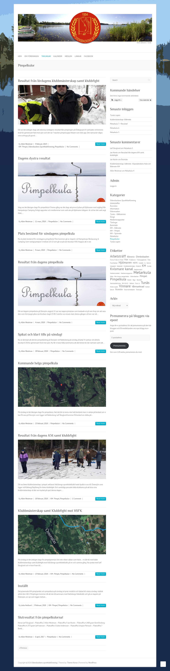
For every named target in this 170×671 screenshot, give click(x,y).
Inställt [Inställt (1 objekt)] (141, 263)
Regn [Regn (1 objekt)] (134, 280)
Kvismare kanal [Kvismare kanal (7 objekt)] (121, 269)
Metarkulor (114, 236)
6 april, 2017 (39, 637)
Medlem (68, 56)
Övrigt (112, 217)
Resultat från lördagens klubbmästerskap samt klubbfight (58, 81)
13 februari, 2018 (41, 574)
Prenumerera (119, 346)
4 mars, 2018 (40, 322)
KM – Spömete (115, 233)
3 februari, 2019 (41, 144)
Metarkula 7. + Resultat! (119, 124)
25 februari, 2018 (41, 423)
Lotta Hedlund (26, 605)
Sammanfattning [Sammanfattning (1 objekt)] (115, 283)
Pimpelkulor (59, 147)
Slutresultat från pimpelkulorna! (40, 617)
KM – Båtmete (115, 228)
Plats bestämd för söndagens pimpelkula (46, 233)
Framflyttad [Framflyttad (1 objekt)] (113, 263)
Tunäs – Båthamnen (118, 214)
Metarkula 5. (115, 132)
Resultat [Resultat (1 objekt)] (139, 280)
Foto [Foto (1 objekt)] (149, 260)
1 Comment (76, 499)
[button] (116, 100)
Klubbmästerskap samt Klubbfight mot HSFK (50, 510)
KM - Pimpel (23, 147)
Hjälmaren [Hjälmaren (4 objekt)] (125, 262)
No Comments (72, 147)
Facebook (88, 56)
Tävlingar (46, 56)
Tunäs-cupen (115, 115)
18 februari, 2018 (41, 499)
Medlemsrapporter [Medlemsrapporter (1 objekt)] (126, 273)
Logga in (113, 186)
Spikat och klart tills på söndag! (40, 334)
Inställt (23, 586)
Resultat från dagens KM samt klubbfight (47, 435)
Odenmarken (115, 211)
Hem (20, 56)
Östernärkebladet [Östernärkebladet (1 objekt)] (129, 290)
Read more (101, 144)
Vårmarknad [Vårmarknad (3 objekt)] (138, 286)
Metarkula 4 (129, 171)
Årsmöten (113, 206)
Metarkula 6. (115, 128)
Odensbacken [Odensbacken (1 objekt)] (134, 276)
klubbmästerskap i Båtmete (120, 119)
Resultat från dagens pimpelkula (40, 262)
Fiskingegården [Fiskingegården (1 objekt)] (142, 260)
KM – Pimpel (115, 231)
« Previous (23, 648)
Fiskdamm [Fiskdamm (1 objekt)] (132, 260)
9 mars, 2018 (40, 250)
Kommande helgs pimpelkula (38, 363)
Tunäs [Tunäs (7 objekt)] (145, 282)
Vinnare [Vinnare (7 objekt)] (125, 286)
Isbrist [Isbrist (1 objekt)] (149, 263)
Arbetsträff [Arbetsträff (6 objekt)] (118, 256)
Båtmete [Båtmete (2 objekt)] (131, 256)
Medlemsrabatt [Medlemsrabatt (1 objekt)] (115, 273)
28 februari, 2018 (41, 351)
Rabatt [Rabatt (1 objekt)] (129, 280)
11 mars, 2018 (40, 221)
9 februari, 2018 (40, 605)
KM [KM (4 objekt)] (144, 266)
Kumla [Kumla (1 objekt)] (149, 266)
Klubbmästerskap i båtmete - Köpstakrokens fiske (129, 164)
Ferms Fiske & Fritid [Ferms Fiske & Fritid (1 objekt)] (116, 260)
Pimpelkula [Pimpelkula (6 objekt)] (118, 279)
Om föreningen (31, 56)
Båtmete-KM (115, 166)
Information (114, 209)
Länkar (78, 56)
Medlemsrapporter (117, 220)
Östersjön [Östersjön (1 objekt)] (139, 290)
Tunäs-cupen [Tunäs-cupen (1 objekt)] (114, 287)
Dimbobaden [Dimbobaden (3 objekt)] (142, 256)
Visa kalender (145, 100)
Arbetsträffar (115, 203)
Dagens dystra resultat (34, 158)
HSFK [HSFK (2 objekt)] (135, 262)
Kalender (57, 56)
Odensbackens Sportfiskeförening (41, 147)
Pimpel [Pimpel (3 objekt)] (143, 276)
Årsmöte (124, 159)
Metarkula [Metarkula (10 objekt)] (142, 272)
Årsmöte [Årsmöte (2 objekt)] (119, 289)
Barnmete (114, 225)
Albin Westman (26, 144)
